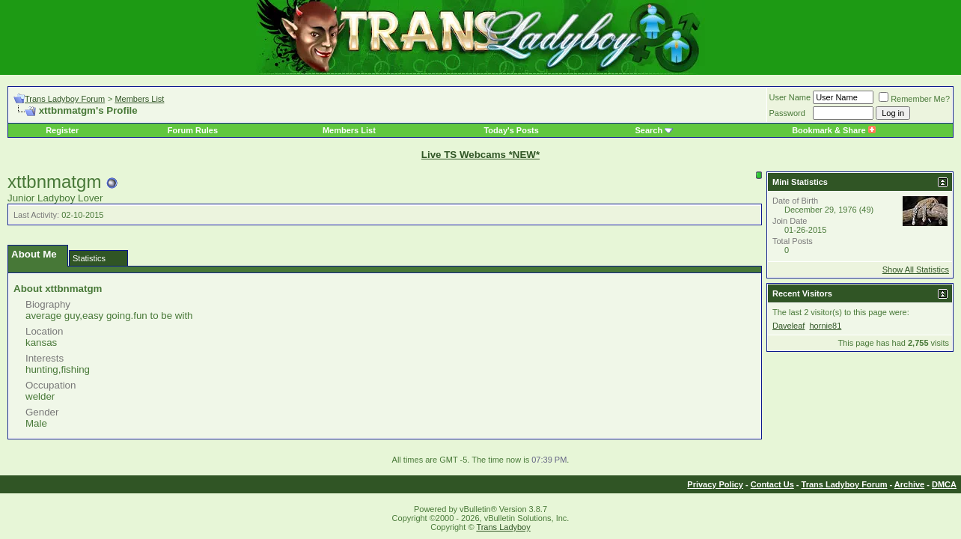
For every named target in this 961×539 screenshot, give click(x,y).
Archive (909, 484)
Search (649, 130)
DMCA (944, 484)
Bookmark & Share (833, 130)
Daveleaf (788, 325)
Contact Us (772, 484)
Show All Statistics (915, 269)
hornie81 (825, 325)
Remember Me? (914, 98)
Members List (139, 98)
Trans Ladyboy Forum (65, 98)
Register (62, 130)
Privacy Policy (715, 484)
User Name (790, 97)
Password (787, 113)
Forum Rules (193, 130)
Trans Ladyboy (503, 527)
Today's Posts (510, 130)
